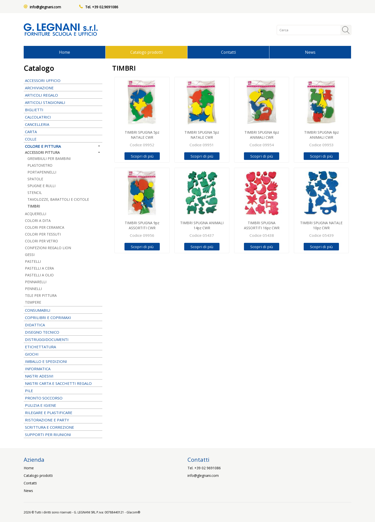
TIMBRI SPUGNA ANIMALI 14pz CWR (202, 225)
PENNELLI (63, 288)
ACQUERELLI (35, 213)
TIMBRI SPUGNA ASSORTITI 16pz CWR (261, 225)
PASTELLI (63, 261)
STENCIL (34, 192)
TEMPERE (63, 302)
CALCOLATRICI (63, 117)
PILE (63, 390)
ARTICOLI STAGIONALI (63, 102)
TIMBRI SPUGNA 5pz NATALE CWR (142, 135)
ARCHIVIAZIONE (63, 87)
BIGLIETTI (63, 109)
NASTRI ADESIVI (63, 376)
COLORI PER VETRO (41, 241)
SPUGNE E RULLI (41, 185)
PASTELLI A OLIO (39, 275)
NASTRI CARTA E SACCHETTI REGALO (63, 383)
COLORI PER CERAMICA (44, 227)
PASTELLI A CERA (39, 268)
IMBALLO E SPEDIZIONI (63, 361)
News (310, 52)
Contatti (228, 52)
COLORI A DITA (38, 220)
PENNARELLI (63, 281)
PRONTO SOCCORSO (43, 397)
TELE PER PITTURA (41, 295)
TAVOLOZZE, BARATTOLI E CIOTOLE (58, 199)
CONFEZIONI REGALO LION (48, 247)
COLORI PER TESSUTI (43, 234)
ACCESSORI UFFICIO (63, 80)
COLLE (63, 138)
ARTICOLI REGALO (63, 95)
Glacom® (133, 512)
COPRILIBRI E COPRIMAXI (63, 317)
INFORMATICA (63, 368)
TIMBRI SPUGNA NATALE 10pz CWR (321, 225)
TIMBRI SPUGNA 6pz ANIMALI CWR (261, 135)
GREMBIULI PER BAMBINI (49, 158)
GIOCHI (63, 354)
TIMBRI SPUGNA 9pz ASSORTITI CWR (142, 225)
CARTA (63, 131)
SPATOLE (35, 179)
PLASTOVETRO (39, 165)
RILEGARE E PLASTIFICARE (63, 412)
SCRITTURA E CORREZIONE (63, 427)
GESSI (30, 254)
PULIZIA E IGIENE (63, 405)
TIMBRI (33, 206)
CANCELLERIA (63, 124)
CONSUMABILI (63, 310)
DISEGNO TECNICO (63, 332)
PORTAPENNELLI (41, 172)
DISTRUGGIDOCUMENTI (47, 339)
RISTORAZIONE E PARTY (63, 419)
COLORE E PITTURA (63, 146)
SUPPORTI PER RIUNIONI (63, 434)
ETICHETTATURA (63, 346)
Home (64, 52)
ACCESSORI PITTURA (63, 152)
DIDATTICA (63, 324)
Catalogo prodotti (146, 52)
